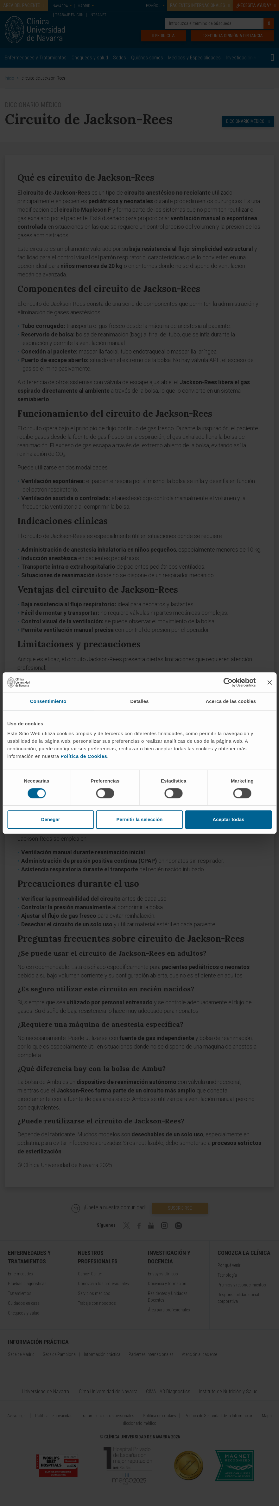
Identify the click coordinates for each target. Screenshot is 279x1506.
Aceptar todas (228, 819)
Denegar (50, 819)
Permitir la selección (140, 819)
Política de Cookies (83, 756)
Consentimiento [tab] (48, 701)
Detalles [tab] (139, 701)
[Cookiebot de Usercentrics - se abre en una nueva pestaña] (228, 682)
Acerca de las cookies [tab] (231, 701)
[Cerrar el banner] (269, 682)
